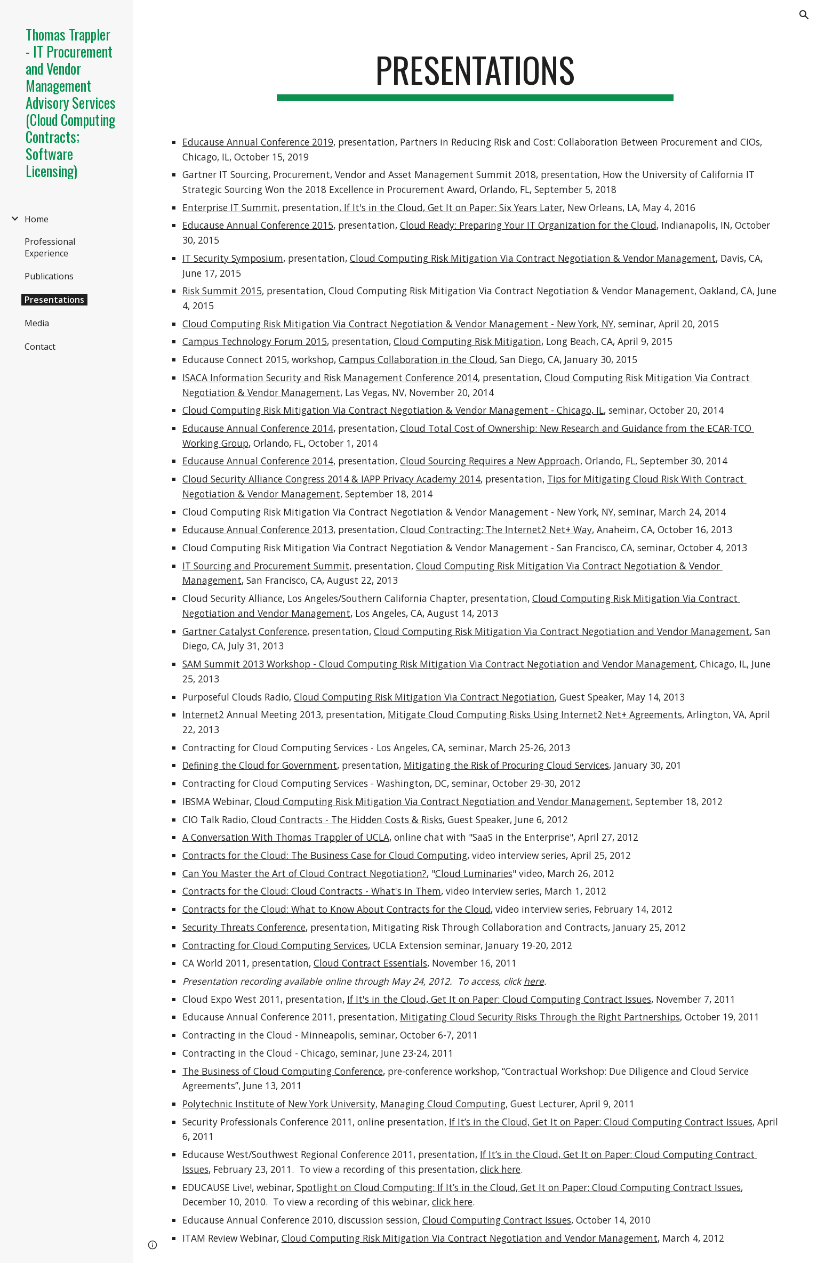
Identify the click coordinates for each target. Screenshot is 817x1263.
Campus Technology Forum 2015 (254, 341)
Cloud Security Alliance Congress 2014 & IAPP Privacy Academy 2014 (331, 478)
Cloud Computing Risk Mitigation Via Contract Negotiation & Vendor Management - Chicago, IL (393, 410)
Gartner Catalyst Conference (244, 631)
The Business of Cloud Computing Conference (282, 1071)
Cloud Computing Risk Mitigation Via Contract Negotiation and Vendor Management (562, 631)
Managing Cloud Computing (443, 1103)
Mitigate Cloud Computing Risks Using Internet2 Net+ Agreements (535, 714)
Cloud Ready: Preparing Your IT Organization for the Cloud (528, 225)
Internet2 (203, 714)
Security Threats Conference (244, 927)
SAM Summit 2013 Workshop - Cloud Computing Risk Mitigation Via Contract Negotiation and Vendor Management (438, 663)
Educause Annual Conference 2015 (257, 225)
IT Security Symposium (232, 258)
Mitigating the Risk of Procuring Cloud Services (506, 765)
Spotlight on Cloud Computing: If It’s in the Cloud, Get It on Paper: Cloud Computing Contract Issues (519, 1187)
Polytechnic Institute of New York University (278, 1103)
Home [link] (37, 219)
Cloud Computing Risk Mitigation (467, 341)
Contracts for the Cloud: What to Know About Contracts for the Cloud (336, 909)
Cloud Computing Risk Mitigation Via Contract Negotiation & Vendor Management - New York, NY (397, 323)
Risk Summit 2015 (222, 290)
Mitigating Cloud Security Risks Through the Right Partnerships (540, 1016)
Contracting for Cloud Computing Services (275, 945)
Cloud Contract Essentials (370, 962)
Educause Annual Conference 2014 (257, 428)
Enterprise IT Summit (229, 207)
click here (500, 1169)
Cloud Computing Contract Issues (496, 1219)
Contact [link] (40, 346)
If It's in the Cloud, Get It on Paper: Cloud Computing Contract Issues (499, 999)
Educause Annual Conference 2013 (257, 529)
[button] (804, 15)
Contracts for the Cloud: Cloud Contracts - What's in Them (311, 890)
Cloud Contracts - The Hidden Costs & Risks (347, 819)
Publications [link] (49, 276)
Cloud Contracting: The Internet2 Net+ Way (496, 529)
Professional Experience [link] (50, 247)
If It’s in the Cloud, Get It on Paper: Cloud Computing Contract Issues (600, 1121)
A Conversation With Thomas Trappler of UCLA (285, 837)
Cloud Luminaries (473, 873)
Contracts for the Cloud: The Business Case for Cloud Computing (324, 855)
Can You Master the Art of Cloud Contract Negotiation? (304, 873)
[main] (475, 75)
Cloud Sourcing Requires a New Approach (490, 460)
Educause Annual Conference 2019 (257, 141)
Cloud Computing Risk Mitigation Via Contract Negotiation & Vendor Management (533, 258)
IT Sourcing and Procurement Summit (265, 565)
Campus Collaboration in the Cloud (417, 359)
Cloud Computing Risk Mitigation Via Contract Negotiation (424, 696)
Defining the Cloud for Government (259, 765)
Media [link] (37, 323)
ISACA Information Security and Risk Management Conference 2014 (330, 377)
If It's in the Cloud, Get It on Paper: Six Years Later (452, 207)
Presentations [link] (54, 299)
